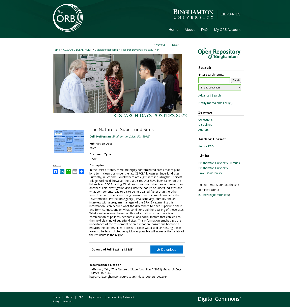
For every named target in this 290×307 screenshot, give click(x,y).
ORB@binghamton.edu (214, 195)
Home (56, 49)
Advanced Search (209, 95)
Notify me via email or (215, 103)
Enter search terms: (211, 74)
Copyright (67, 301)
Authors (203, 129)
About (69, 297)
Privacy (56, 301)
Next (174, 44)
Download (166, 249)
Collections (205, 119)
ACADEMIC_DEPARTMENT (77, 49)
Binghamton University (213, 168)
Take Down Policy (210, 173)
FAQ (81, 297)
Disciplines (205, 124)
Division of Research (106, 49)
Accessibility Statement (121, 297)
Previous (160, 44)
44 (157, 49)
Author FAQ (206, 146)
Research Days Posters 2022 (137, 49)
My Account (95, 297)
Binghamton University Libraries (219, 163)
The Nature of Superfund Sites (121, 129)
